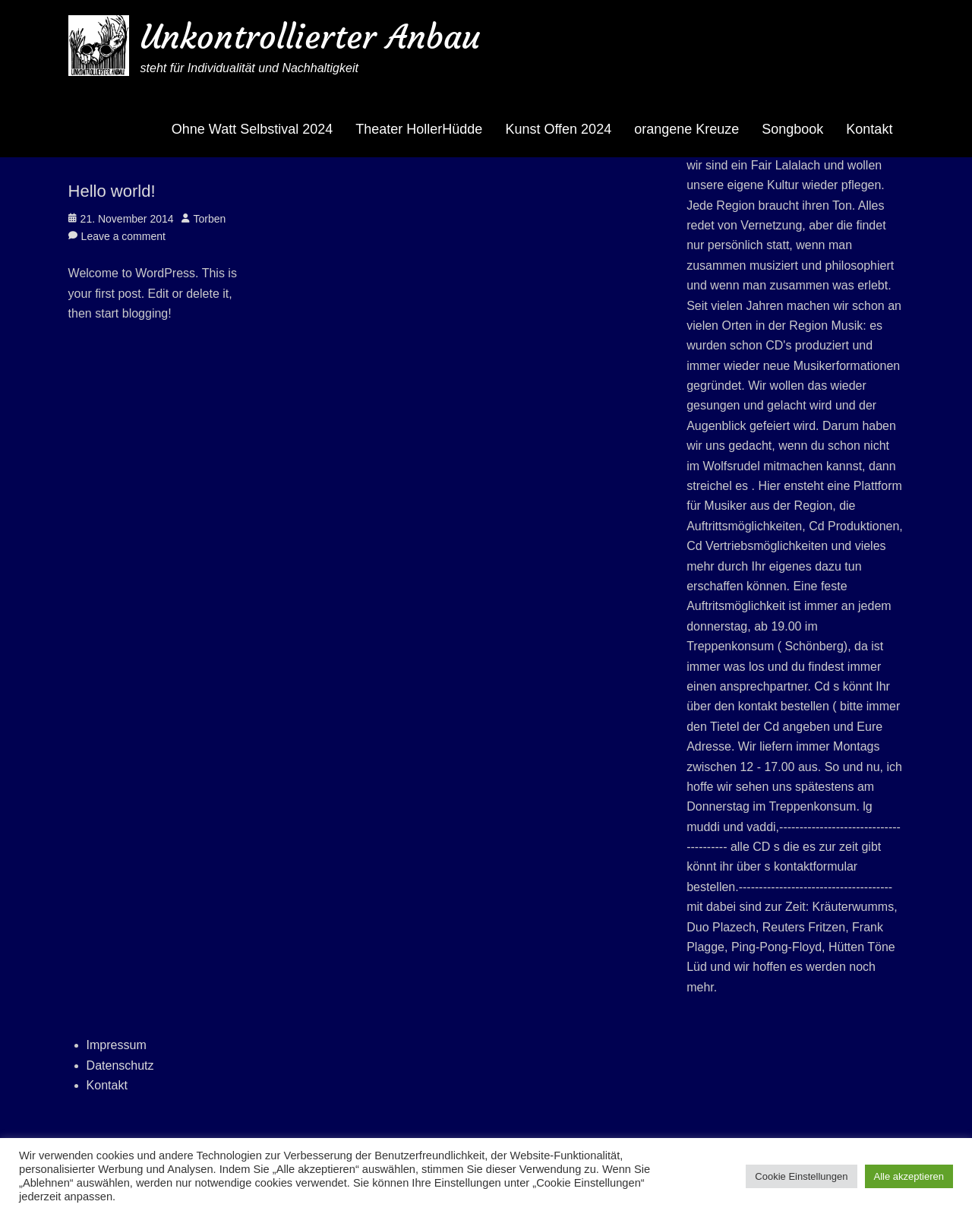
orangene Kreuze (686, 129)
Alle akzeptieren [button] (909, 1176)
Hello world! (112, 191)
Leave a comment (123, 236)
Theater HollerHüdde (418, 129)
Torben (210, 219)
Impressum (117, 1045)
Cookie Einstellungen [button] (801, 1176)
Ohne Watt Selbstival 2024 (252, 129)
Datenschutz (120, 1065)
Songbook (792, 129)
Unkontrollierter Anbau (310, 37)
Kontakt (869, 129)
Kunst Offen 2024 (558, 129)
